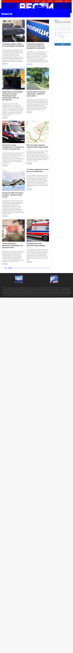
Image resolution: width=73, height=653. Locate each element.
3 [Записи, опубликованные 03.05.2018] (62, 24)
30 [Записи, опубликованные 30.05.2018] (60, 34)
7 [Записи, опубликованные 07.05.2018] (55, 27)
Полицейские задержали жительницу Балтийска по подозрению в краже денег (36, 46)
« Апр (61, 36)
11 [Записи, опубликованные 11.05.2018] (64, 27)
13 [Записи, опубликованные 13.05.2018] (69, 27)
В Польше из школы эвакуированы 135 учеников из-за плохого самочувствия (13, 147)
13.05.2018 (5, 101)
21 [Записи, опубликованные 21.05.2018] (55, 32)
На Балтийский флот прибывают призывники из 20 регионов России (12, 245)
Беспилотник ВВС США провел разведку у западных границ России (12, 195)
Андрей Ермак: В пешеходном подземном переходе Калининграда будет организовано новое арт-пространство (12, 96)
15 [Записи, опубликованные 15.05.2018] (58, 29)
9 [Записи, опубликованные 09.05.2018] (60, 27)
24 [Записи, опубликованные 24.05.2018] (62, 32)
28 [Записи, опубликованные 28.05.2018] (55, 34)
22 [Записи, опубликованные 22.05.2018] (58, 32)
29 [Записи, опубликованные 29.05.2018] (58, 34)
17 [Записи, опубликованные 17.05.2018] (62, 29)
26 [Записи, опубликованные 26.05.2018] (67, 32)
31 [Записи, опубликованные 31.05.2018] (62, 34)
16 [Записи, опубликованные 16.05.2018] (60, 29)
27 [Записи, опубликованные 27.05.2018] (69, 32)
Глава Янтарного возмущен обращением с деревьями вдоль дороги (36, 94)
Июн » (64, 36)
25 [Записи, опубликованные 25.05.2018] (64, 32)
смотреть (5, 63)
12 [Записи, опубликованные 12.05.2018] (67, 27)
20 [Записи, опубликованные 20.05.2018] (69, 29)
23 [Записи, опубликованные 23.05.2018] (60, 32)
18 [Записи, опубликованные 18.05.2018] (64, 29)
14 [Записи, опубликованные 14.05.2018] (55, 29)
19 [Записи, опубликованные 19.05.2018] (67, 29)
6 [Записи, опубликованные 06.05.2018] (69, 24)
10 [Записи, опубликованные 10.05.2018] (62, 27)
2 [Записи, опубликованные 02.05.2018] (60, 24)
